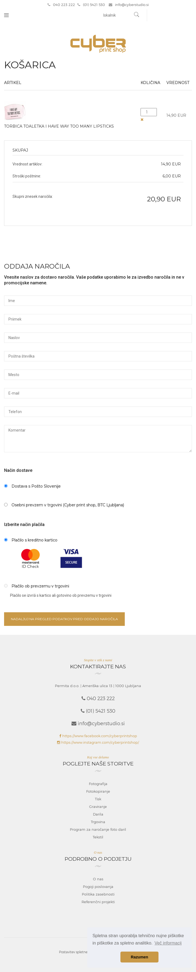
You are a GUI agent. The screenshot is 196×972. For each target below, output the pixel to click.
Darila (98, 814)
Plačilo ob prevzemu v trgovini (36, 586)
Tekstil (98, 837)
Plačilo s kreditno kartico (30, 540)
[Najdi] (137, 15)
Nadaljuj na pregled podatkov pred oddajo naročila (64, 619)
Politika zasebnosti (98, 894)
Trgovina (98, 822)
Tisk (98, 799)
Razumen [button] (139, 957)
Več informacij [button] (168, 943)
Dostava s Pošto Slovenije (32, 486)
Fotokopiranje (98, 791)
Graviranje (98, 806)
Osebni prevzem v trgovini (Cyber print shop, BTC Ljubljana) (64, 505)
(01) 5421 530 (91, 4)
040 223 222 (61, 4)
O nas (98, 879)
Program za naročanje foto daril (98, 829)
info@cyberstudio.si (129, 4)
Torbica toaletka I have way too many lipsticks (59, 126)
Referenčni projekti (98, 902)
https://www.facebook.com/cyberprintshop (98, 736)
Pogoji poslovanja (98, 886)
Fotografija (98, 784)
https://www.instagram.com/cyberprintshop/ (98, 742)
